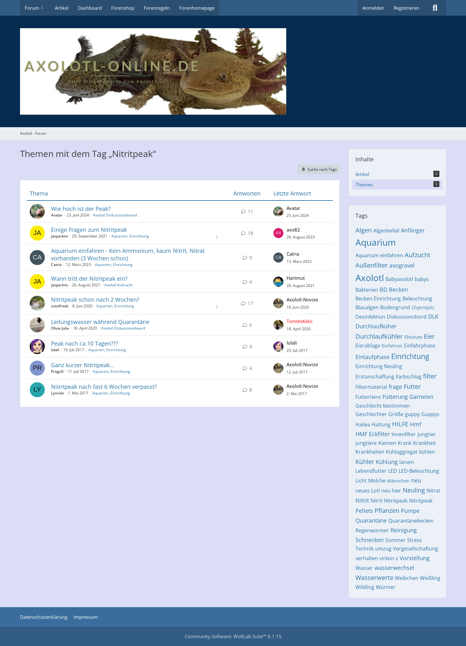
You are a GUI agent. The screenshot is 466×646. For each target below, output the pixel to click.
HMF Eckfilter (372, 434)
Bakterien (366, 289)
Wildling (364, 587)
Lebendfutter (370, 470)
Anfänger (413, 230)
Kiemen (387, 443)
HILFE (400, 424)
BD (383, 289)
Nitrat (433, 490)
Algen (363, 230)
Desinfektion (370, 316)
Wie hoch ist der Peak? (81, 208)
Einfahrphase (419, 345)
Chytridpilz (423, 307)
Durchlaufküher (375, 326)
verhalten (366, 558)
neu (416, 480)
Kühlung (387, 462)
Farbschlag (409, 376)
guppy (412, 414)
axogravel (402, 265)
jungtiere (366, 443)
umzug (383, 548)
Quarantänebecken (411, 520)
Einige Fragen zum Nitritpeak (89, 229)
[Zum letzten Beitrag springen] (278, 211)
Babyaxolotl (399, 279)
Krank (405, 443)
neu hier (391, 490)
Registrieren (406, 8)
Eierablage (367, 345)
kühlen (427, 451)
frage (395, 386)
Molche (377, 480)
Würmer (386, 587)
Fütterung (395, 396)
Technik (364, 548)
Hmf (415, 424)
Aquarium (375, 242)
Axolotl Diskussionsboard (115, 215)
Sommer (395, 540)
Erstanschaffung (374, 376)
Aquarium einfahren (379, 255)
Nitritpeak (420, 500)
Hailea (362, 424)
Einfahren (392, 346)
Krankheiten (369, 451)
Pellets (364, 510)
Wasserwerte (374, 577)
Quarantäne (371, 520)
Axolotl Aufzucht (118, 285)
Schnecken (369, 540)
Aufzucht (417, 255)
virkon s (389, 558)
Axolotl (369, 278)
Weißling (430, 578)
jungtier (426, 434)
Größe (395, 414)
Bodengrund (395, 307)
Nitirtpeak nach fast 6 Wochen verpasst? (104, 386)
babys (422, 279)
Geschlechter (371, 414)
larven (406, 462)
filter (430, 376)
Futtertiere (368, 396)
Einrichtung (410, 356)
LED (392, 470)
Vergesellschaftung (415, 548)
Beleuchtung (417, 298)
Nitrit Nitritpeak (388, 500)
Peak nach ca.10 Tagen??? (84, 343)
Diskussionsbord (407, 316)
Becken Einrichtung (378, 298)
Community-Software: (233, 636)
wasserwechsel (394, 567)
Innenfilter (403, 434)
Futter (412, 386)
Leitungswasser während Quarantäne (100, 322)
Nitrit (362, 500)
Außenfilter (371, 265)
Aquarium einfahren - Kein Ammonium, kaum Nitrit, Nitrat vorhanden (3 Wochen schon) (128, 254)
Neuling (414, 490)
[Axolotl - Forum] (233, 71)
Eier (429, 336)
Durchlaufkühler (379, 336)
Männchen (398, 481)
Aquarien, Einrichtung (130, 236)
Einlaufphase (372, 357)
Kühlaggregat (401, 451)
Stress (414, 540)
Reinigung (404, 530)
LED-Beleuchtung (419, 470)
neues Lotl (367, 490)
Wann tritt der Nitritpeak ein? (89, 278)
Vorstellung (415, 558)
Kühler (364, 461)
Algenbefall (386, 230)
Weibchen (406, 578)
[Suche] (435, 8)
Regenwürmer (372, 530)
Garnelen (421, 396)
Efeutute (413, 337)
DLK (433, 316)
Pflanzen (387, 510)
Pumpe (410, 510)
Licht (361, 480)
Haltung (381, 424)
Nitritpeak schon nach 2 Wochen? (95, 299)
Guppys (430, 414)
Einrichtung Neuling (378, 366)
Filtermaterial (371, 386)
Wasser (364, 568)
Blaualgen (367, 307)
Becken (398, 289)
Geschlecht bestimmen (382, 405)
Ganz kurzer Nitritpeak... (82, 365)
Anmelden (373, 8)
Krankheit (424, 443)
